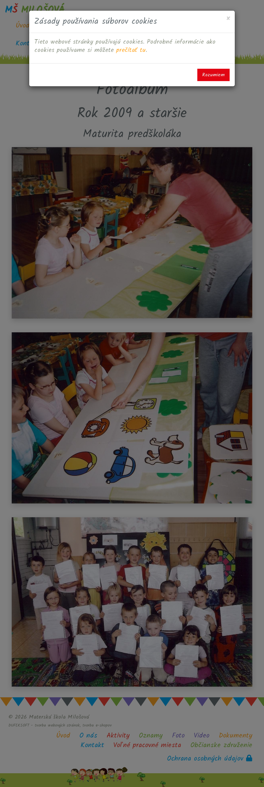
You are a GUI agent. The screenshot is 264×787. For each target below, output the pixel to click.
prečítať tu (131, 50)
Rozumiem (213, 75)
